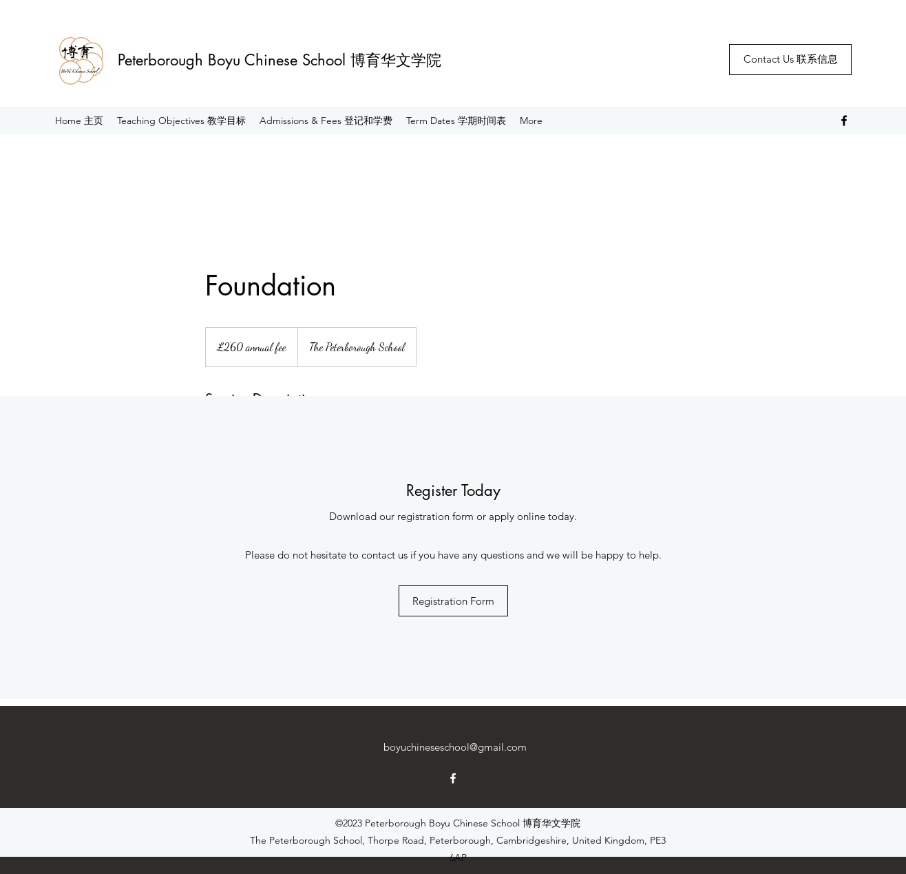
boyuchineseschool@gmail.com (455, 746)
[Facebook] (844, 120)
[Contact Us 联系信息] (790, 59)
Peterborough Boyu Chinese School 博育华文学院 (279, 60)
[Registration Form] (453, 600)
